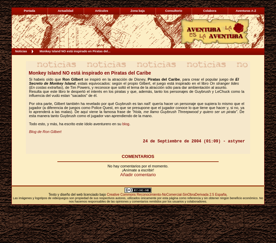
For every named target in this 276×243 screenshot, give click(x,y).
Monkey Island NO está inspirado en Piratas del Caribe (90, 73)
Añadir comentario (138, 174)
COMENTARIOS (138, 156)
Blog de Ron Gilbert (45, 132)
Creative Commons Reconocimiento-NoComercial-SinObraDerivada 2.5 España (167, 194)
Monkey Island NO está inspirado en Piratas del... (74, 51)
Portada (29, 10)
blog (125, 124)
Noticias (21, 51)
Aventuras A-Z (246, 10)
